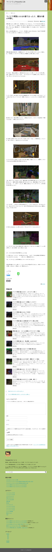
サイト (7, 424)
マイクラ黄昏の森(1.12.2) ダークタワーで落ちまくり (25, 369)
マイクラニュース (10, 496)
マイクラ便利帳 (9, 511)
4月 (8, 535)
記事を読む (15, 299)
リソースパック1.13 (10, 508)
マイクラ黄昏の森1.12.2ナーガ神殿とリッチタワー (24, 302)
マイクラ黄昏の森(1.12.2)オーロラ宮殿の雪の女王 (24, 349)
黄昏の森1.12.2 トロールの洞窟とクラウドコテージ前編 (26, 331)
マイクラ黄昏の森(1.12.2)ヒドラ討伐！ (22, 312)
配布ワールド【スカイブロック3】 (13, 525)
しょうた (27, 524)
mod (7, 514)
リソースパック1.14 (10, 506)
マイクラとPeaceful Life (15, 2)
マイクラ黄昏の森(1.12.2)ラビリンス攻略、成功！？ (25, 379)
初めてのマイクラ (10, 497)
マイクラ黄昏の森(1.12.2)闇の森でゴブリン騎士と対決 (25, 321)
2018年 (7, 542)
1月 (8, 538)
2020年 (7, 533)
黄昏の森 (43, 21)
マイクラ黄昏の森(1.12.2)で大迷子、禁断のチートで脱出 (26, 359)
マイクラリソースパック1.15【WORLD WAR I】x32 (17, 483)
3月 (8, 536)
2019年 (7, 540)
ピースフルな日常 (10, 499)
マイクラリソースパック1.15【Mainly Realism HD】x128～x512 (19, 481)
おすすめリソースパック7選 (12, 479)
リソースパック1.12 (10, 509)
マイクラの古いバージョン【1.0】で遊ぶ (14, 524)
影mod (7, 502)
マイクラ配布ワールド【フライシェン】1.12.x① (16, 486)
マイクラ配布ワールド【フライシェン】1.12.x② (16, 484)
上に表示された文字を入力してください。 (15, 434)
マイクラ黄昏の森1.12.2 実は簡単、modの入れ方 (25, 341)
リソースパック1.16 (10, 494)
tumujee (43, 283)
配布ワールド (9, 513)
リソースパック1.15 (10, 492)
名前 (7, 415)
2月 (8, 537)
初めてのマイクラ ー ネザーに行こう (15, 391)
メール (8, 420)
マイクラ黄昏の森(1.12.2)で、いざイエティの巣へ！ (25, 291)
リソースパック (9, 504)
